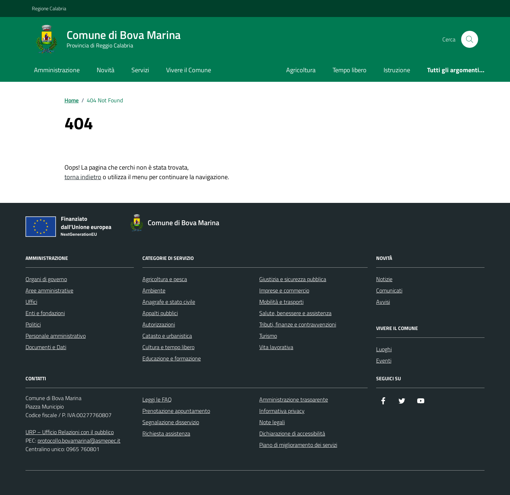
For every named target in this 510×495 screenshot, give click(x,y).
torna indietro (82, 177)
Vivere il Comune (188, 70)
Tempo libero (350, 70)
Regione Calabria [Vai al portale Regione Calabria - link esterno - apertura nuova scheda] (49, 8)
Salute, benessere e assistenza (295, 313)
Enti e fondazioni (45, 313)
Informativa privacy (282, 410)
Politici (33, 324)
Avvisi (383, 301)
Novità (105, 70)
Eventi (383, 360)
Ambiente (153, 290)
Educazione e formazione (171, 358)
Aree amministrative (49, 290)
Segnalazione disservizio (170, 422)
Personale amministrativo (56, 335)
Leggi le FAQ (157, 399)
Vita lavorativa (276, 347)
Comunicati (389, 290)
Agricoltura (301, 70)
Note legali (272, 422)
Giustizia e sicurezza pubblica (292, 279)
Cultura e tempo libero (168, 347)
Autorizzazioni (158, 324)
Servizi (140, 70)
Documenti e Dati (46, 347)
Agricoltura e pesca (164, 279)
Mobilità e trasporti (281, 301)
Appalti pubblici (160, 313)
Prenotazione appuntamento (176, 410)
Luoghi (384, 349)
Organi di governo (46, 279)
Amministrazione (57, 70)
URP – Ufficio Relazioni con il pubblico (70, 432)
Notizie (384, 279)
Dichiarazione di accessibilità (292, 433)
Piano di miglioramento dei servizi (298, 444)
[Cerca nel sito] (469, 39)
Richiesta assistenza (166, 433)
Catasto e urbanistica (167, 335)
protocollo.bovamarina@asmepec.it (79, 440)
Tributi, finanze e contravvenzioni (297, 324)
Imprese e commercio (284, 290)
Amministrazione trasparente (293, 399)
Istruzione (397, 70)
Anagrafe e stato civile (168, 301)
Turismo (268, 335)
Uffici (31, 301)
